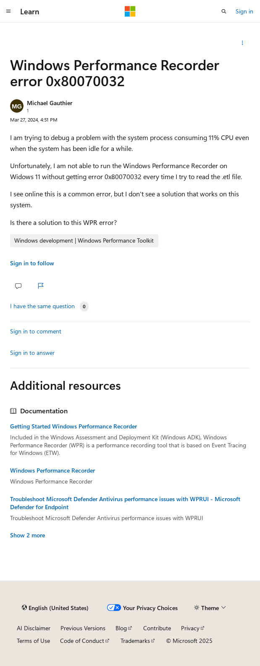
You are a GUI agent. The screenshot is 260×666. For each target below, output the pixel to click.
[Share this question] (242, 43)
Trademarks (135, 641)
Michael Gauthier (49, 103)
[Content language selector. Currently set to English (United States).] (55, 608)
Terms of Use (33, 641)
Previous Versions (82, 628)
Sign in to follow (32, 263)
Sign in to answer (32, 353)
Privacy (190, 628)
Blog (121, 628)
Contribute (157, 628)
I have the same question (42, 306)
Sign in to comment (35, 331)
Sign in (244, 11)
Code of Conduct (82, 641)
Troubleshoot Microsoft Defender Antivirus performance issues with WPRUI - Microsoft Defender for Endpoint (125, 502)
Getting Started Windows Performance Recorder (73, 426)
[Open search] (223, 11)
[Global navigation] (8, 11)
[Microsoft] (130, 11)
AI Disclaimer (33, 628)
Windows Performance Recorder (52, 470)
